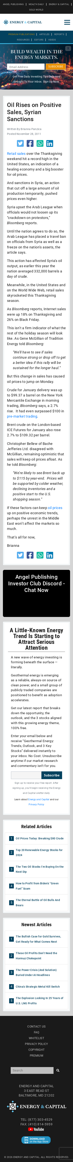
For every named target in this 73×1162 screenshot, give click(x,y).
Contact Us (36, 1026)
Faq (36, 1032)
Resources (23, 40)
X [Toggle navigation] (68, 48)
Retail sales (16, 154)
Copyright (36, 1050)
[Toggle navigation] (67, 22)
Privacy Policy (36, 804)
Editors (38, 40)
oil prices (55, 508)
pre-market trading (22, 416)
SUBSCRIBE (55, 66)
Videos (52, 40)
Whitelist (36, 1038)
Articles (44, 34)
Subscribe (52, 775)
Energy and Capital (38, 799)
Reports (59, 34)
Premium (36, 1055)
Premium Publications (21, 34)
